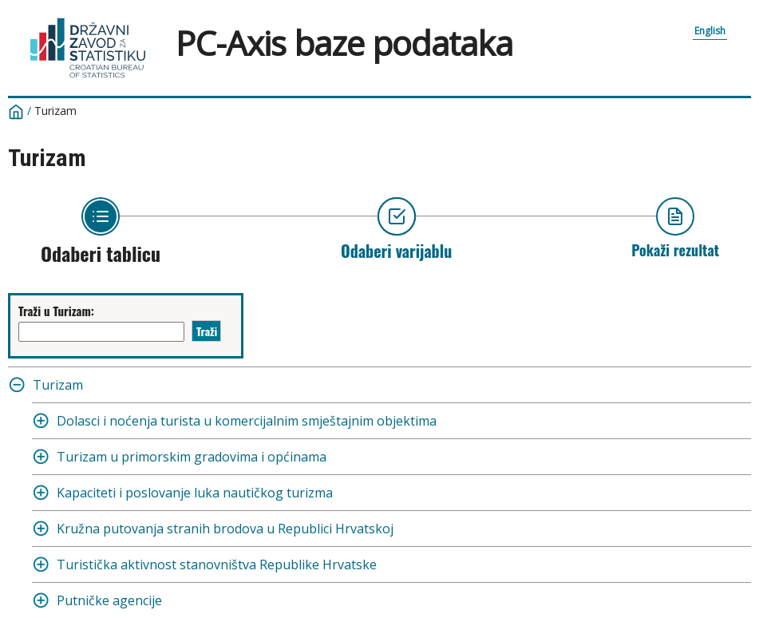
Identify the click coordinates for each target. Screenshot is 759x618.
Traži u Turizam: (56, 310)
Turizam (55, 110)
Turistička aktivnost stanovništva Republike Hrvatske (217, 564)
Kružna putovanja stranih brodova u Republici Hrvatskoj (225, 528)
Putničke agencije (109, 600)
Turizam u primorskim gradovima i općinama (191, 456)
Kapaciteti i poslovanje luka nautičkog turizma (195, 492)
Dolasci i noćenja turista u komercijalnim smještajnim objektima (247, 421)
